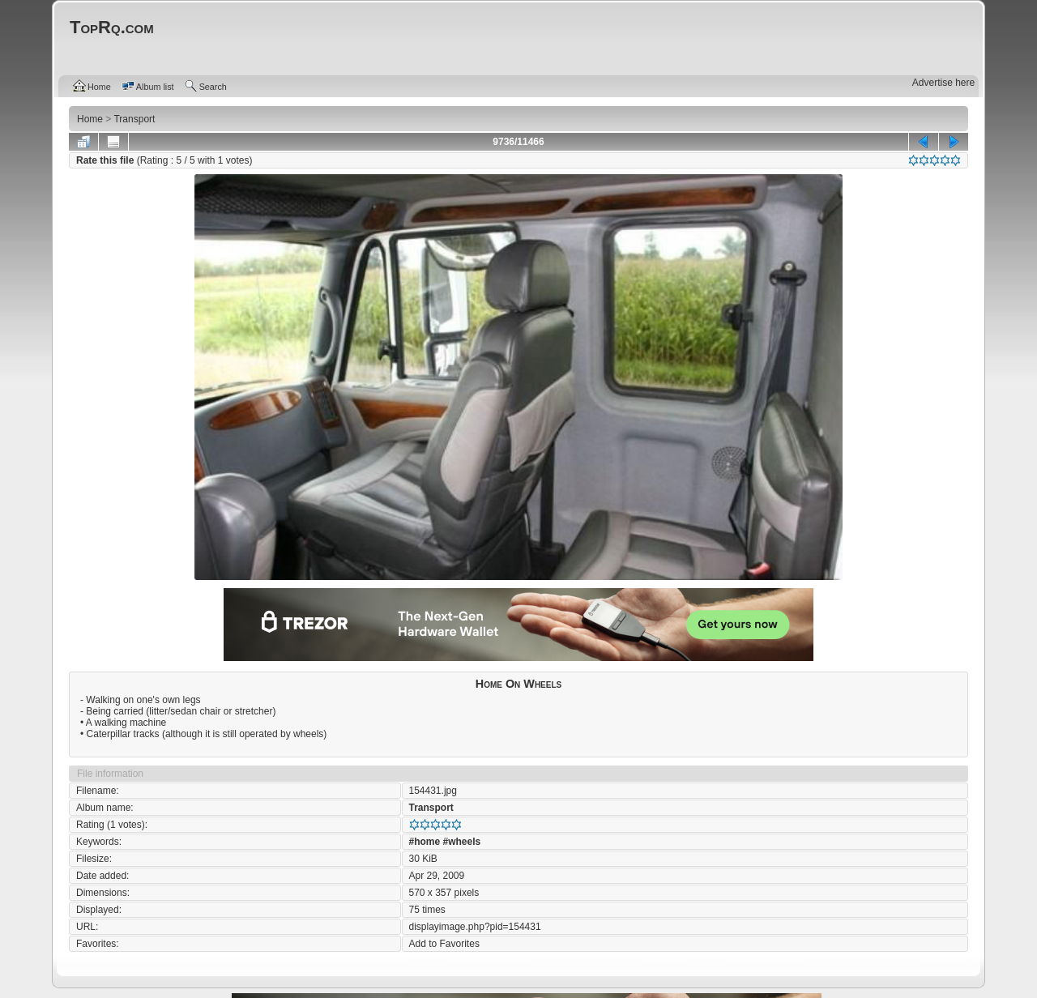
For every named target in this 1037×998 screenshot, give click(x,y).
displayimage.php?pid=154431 (475, 926)
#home (425, 841)
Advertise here (943, 82)
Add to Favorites (444, 943)
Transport (431, 807)
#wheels (462, 841)
